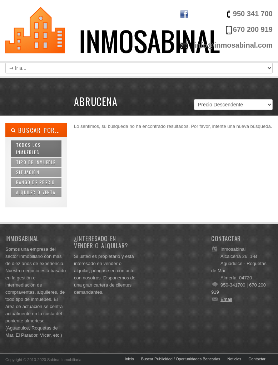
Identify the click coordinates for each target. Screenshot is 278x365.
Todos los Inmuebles (28, 148)
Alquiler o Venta (36, 192)
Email (226, 299)
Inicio (129, 359)
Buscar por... (35, 130)
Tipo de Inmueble (36, 162)
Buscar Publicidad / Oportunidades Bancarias (180, 359)
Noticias (234, 359)
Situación (27, 172)
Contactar (256, 359)
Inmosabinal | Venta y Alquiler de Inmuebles (112, 35)
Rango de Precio (35, 182)
